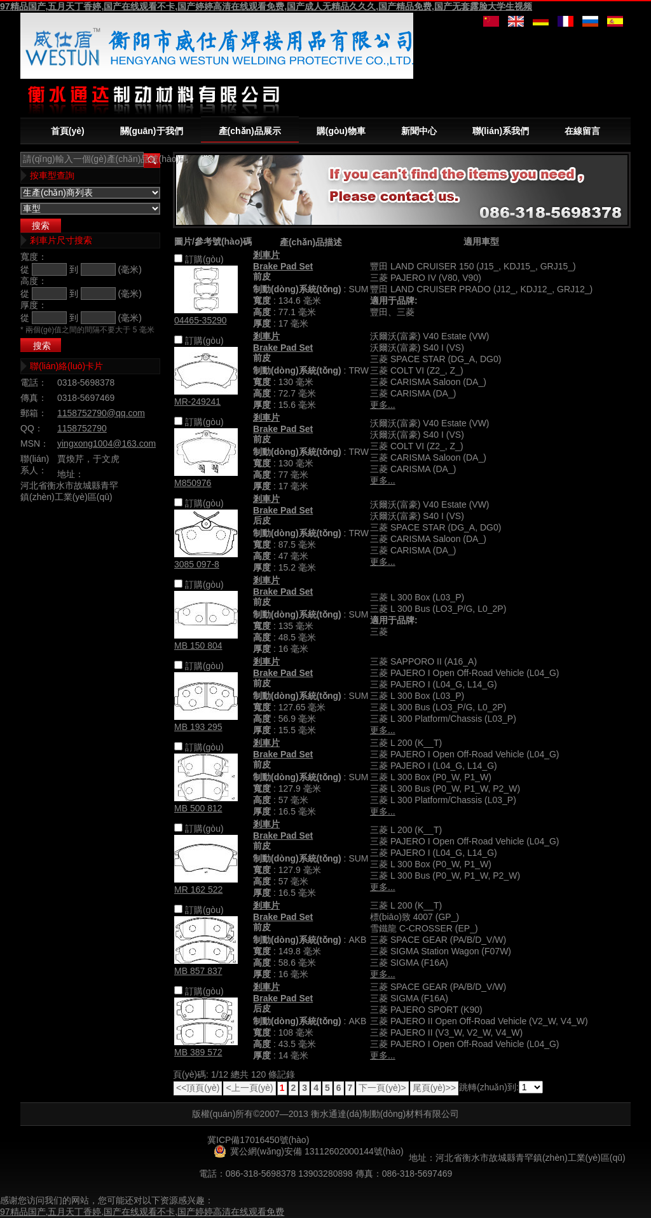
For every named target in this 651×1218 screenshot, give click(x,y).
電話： (33, 382)
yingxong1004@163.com (106, 443)
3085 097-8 (196, 564)
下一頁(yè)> (382, 1088)
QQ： (31, 428)
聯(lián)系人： (34, 464)
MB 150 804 (198, 645)
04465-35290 (200, 320)
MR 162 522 (198, 889)
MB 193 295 (198, 727)
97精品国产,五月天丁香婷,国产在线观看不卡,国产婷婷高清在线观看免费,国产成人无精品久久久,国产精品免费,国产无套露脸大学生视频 (266, 6)
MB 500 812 (198, 808)
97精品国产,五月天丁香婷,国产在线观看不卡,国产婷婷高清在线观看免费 (142, 1212)
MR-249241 (197, 401)
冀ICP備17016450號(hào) (258, 1140)
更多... (382, 405)
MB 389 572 (198, 1052)
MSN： (34, 443)
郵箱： (33, 413)
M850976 (192, 483)
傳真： (33, 398)
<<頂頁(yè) (197, 1088)
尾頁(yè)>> (434, 1088)
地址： (70, 474)
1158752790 (82, 428)
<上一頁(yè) (249, 1088)
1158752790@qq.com (101, 413)
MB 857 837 (198, 971)
